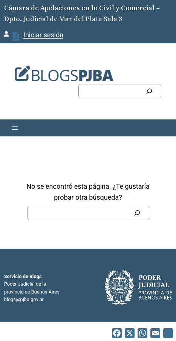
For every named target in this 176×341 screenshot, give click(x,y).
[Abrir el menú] (14, 128)
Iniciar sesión (43, 35)
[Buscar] (149, 91)
